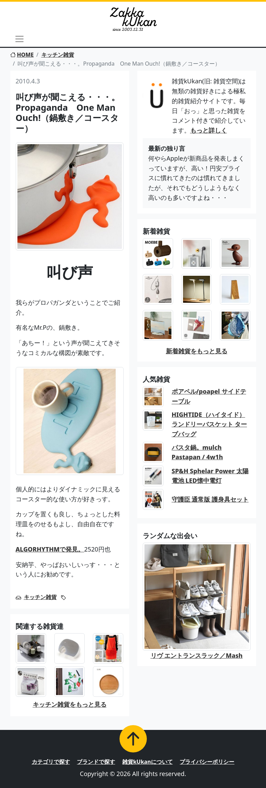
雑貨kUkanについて (147, 761)
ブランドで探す (96, 761)
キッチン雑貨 (57, 54)
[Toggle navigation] (19, 39)
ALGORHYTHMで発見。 (50, 549)
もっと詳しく (208, 130)
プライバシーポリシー (207, 761)
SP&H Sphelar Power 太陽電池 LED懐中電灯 (210, 476)
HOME (22, 54)
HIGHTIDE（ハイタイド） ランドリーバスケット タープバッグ (209, 424)
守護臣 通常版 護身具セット (210, 499)
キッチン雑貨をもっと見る (70, 704)
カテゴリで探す (51, 761)
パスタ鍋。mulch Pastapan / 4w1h (197, 452)
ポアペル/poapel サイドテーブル (209, 396)
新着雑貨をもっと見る (196, 351)
